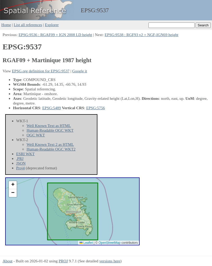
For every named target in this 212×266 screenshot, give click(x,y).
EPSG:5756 (95, 108)
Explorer (52, 24)
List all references (28, 24)
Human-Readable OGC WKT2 (51, 149)
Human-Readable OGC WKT (50, 130)
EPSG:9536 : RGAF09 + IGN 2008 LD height (55, 34)
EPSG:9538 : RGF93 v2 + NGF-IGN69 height (141, 34)
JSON (21, 163)
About (8, 261)
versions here (109, 261)
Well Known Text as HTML (49, 125)
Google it (79, 71)
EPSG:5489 (51, 108)
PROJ (63, 261)
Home (6, 24)
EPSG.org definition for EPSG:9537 (41, 71)
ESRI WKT (25, 154)
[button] (13, 185)
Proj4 (20, 168)
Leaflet (86, 243)
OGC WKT (36, 135)
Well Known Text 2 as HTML (50, 144)
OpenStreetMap (109, 243)
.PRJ (19, 158)
